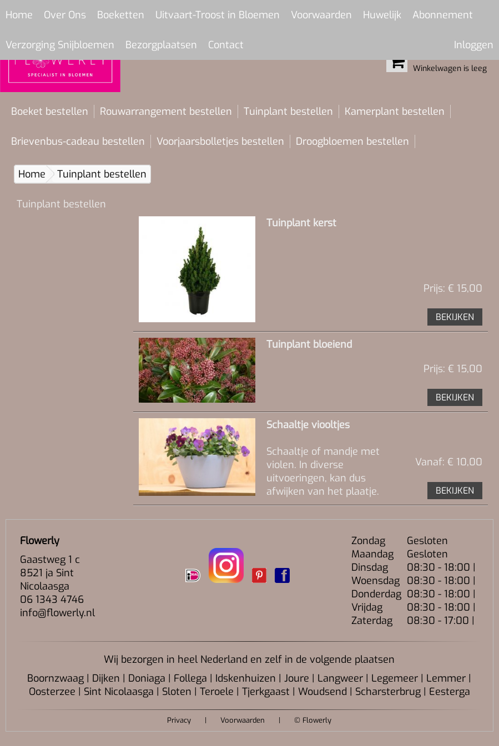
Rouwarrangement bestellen (166, 111)
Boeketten (120, 15)
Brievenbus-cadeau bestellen (78, 141)
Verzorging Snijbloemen (60, 45)
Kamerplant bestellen (395, 111)
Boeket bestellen (49, 111)
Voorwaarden (321, 15)
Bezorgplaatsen (161, 45)
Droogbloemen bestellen (352, 141)
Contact (226, 45)
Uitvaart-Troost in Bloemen (217, 15)
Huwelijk (382, 15)
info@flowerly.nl (57, 613)
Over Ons (65, 15)
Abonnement (442, 15)
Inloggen (473, 45)
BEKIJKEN (455, 317)
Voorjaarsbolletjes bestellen (220, 141)
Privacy (179, 720)
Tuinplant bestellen (288, 111)
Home (19, 15)
